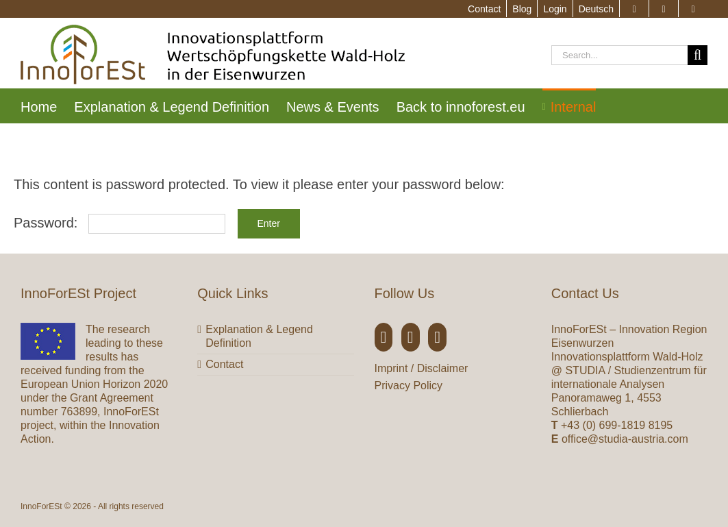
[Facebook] (384, 337)
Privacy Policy (409, 385)
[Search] (697, 55)
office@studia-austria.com (625, 439)
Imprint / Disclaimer (421, 368)
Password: (119, 222)
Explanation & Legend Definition (259, 336)
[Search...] (619, 55)
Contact (224, 364)
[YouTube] (437, 337)
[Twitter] (410, 337)
